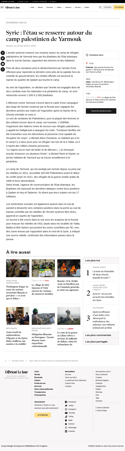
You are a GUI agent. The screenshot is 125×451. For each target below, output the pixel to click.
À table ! (53, 1)
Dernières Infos (16, 22)
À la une (68, 374)
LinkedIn (71, 431)
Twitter (71, 405)
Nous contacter (102, 374)
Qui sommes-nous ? (103, 371)
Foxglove (43, 446)
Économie (49, 7)
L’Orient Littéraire (102, 407)
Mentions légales (102, 380)
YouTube (72, 413)
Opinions (68, 7)
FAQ (97, 395)
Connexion (107, 7)
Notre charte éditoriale (43, 389)
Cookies (99, 377)
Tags (97, 398)
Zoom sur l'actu (71, 377)
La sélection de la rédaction (75, 380)
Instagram (72, 409)
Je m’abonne (118, 7)
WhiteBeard (30, 446)
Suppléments (101, 386)
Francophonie (40, 395)
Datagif (10, 446)
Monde (40, 7)
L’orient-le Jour (7, 1)
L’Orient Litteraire (39, 1)
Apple (70, 420)
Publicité (99, 383)
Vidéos (87, 7)
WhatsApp (72, 427)
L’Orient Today (101, 410)
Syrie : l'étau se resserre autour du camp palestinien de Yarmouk (53, 361)
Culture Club (70, 383)
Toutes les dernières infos (101, 111)
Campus (68, 386)
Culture (59, 7)
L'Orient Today (23, 1)
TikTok (71, 416)
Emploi (98, 389)
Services (78, 7)
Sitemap (99, 392)
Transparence (40, 392)
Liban (32, 7)
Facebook (72, 402)
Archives (99, 401)
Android (71, 424)
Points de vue (39, 383)
